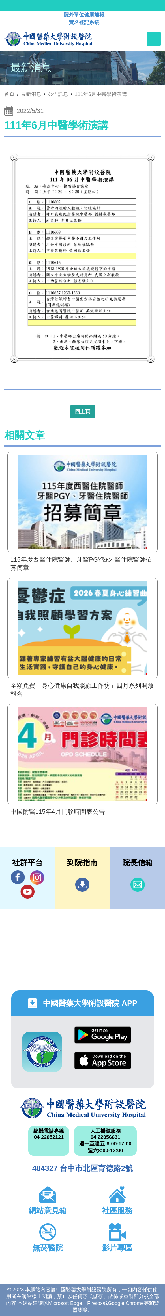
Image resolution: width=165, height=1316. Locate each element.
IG (37, 877)
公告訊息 (58, 94)
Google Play (102, 1035)
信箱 (137, 885)
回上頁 (82, 411)
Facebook (18, 877)
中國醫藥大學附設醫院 (82, 1108)
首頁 (9, 94)
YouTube (27, 892)
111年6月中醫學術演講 (101, 94)
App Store (102, 1060)
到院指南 (82, 885)
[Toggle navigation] (154, 39)
